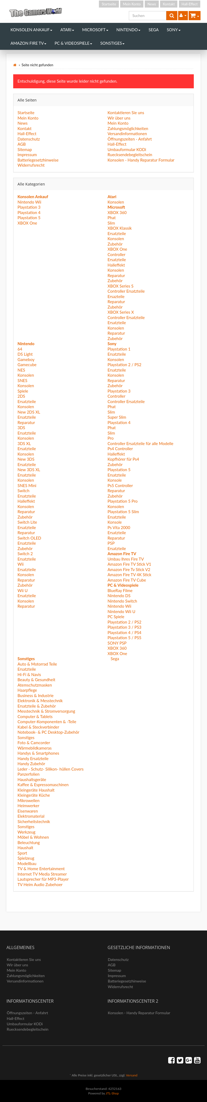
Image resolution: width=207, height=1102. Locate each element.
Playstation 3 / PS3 (125, 627)
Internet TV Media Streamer (42, 874)
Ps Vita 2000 (119, 527)
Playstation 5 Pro (123, 501)
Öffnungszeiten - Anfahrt (130, 139)
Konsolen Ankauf (31, 29)
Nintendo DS (119, 595)
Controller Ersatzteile (126, 291)
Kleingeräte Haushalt (36, 790)
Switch (23, 490)
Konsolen (116, 202)
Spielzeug (26, 858)
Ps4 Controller (120, 448)
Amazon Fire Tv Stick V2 (129, 569)
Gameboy (26, 359)
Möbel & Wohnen (33, 837)
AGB (22, 144)
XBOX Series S (120, 286)
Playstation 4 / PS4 (125, 632)
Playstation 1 (119, 349)
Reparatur (116, 275)
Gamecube (27, 364)
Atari (67, 29)
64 (20, 349)
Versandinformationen (127, 133)
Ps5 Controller (120, 485)
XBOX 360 (117, 212)
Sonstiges (112, 43)
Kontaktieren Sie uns (126, 112)
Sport (22, 853)
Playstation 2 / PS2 (125, 364)
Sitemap (25, 149)
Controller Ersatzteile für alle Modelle (140, 443)
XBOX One (27, 223)
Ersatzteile (117, 233)
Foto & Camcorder (34, 742)
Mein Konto (132, 4)
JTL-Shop (112, 1093)
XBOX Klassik (120, 228)
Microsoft (95, 29)
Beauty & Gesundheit (36, 679)
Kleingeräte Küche (34, 795)
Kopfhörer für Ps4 (123, 459)
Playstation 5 (29, 217)
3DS (21, 427)
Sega (154, 29)
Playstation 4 (29, 212)
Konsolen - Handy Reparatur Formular (141, 160)
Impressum (27, 154)
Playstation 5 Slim (123, 511)
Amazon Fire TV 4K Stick (129, 574)
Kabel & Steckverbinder (38, 727)
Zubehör (115, 244)
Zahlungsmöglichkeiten (128, 128)
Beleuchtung (29, 842)
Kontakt (169, 4)
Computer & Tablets (35, 716)
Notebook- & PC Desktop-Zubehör (48, 732)
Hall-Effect (190, 4)
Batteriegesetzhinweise (38, 160)
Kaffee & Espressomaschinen (43, 784)
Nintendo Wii (29, 202)
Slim (111, 223)
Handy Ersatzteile (33, 758)
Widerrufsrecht (31, 165)
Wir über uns (119, 118)
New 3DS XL (29, 469)
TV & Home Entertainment (41, 868)
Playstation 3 (29, 207)
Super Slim (117, 417)
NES (21, 370)
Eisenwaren (28, 811)
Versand (131, 1075)
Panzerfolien (29, 774)
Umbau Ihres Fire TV (126, 559)
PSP (111, 543)
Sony (174, 29)
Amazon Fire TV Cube (127, 580)
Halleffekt (116, 265)
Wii (21, 564)
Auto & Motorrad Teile (37, 664)
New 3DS (26, 459)
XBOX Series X (121, 312)
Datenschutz (29, 139)
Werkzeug (26, 832)
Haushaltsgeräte (32, 779)
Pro (111, 438)
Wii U (23, 590)
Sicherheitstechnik (34, 821)
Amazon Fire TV (28, 43)
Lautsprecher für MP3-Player (43, 879)
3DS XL (24, 443)
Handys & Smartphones (38, 753)
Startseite (109, 4)
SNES (22, 380)
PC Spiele (116, 616)
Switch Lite (27, 522)
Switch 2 (25, 553)
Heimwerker (28, 805)
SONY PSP (117, 643)
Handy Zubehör (31, 763)
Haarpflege (27, 690)
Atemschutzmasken (35, 685)
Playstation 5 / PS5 (125, 637)
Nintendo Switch (122, 601)
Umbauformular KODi (127, 149)
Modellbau (27, 863)
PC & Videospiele (73, 43)
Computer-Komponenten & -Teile (47, 721)
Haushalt (25, 847)
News (151, 4)
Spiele (23, 391)
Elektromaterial (31, 816)
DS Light (25, 354)
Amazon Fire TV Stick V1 (129, 564)
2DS (21, 396)
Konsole (115, 480)
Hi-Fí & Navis (29, 674)
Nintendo (128, 29)
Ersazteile (116, 296)
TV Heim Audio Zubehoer (40, 884)
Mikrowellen (29, 800)
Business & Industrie (36, 695)
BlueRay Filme (120, 590)
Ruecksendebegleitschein (130, 154)
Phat (112, 217)
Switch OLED (29, 538)
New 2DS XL (29, 412)
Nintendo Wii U (121, 611)
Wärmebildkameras (34, 748)
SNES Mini (27, 485)
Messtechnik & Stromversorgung (46, 711)
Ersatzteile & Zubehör (37, 706)
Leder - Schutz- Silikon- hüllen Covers (51, 769)
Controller (116, 254)
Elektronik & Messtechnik (40, 700)
